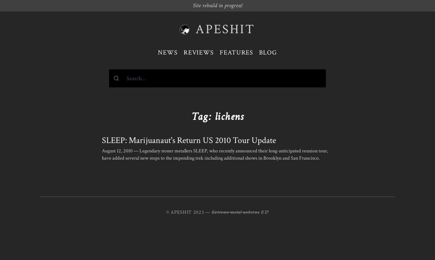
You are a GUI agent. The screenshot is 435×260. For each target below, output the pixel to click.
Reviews (199, 52)
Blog (268, 52)
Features (236, 52)
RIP (265, 212)
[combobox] (217, 78)
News (168, 52)
